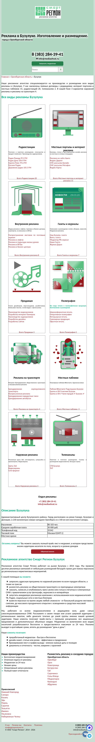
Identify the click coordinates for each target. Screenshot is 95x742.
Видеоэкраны (14, 469)
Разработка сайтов (16, 322)
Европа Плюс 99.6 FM (17, 163)
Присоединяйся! (76, 736)
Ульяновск (6, 715)
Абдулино (52, 686)
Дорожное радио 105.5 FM (19, 167)
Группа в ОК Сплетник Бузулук (62, 392)
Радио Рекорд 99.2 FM (17, 158)
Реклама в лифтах (15, 240)
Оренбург (52, 661)
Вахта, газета (55, 238)
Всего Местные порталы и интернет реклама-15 (68, 179)
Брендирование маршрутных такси (23, 397)
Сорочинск (53, 675)
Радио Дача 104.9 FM (17, 160)
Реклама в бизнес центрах (19, 247)
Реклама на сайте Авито (60, 158)
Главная (5, 76)
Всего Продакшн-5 (27, 333)
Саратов (5, 707)
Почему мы (17, 727)
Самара (5, 696)
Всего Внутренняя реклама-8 (27, 255)
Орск (50, 664)
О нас (7, 727)
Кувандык (52, 683)
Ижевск (5, 712)
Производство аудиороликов (20, 317)
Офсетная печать (57, 322)
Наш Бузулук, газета (58, 235)
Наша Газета (55, 242)
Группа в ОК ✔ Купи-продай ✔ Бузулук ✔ (67, 395)
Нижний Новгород (10, 693)
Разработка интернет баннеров (21, 315)
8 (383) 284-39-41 (83, 729)
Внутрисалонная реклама (19, 395)
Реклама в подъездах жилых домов (23, 242)
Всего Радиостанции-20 (27, 178)
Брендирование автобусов (19, 399)
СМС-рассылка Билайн (59, 163)
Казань (4, 699)
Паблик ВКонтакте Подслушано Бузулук (66, 390)
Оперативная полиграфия (61, 315)
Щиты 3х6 (12, 467)
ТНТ (51, 469)
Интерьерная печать (58, 317)
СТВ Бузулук (55, 467)
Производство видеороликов (20, 313)
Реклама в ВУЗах (15, 245)
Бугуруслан (53, 669)
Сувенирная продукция (60, 320)
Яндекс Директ (56, 160)
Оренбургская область (21, 76)
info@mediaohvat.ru (47, 506)
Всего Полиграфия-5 (68, 333)
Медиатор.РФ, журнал (59, 240)
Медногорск (53, 680)
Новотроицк (53, 667)
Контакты (28, 727)
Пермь (4, 704)
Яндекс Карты (55, 167)
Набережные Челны (10, 718)
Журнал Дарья (56, 245)
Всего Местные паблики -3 (68, 410)
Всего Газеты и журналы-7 (68, 255)
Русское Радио (14, 165)
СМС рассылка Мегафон (60, 165)
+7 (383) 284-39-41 (47, 503)
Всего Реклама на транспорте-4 (26, 410)
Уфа (3, 702)
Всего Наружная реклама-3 (26, 487)
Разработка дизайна (17, 320)
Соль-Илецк (53, 678)
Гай (49, 672)
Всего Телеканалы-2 (68, 487)
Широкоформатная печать (61, 313)
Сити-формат (13, 472)
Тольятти (5, 710)
